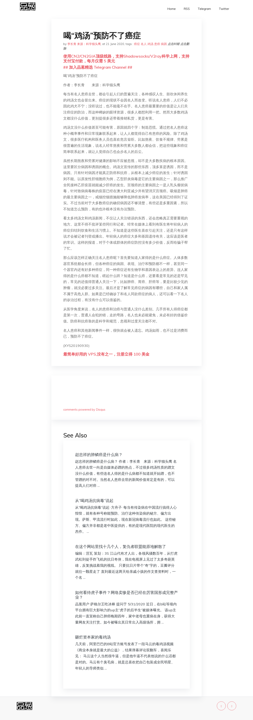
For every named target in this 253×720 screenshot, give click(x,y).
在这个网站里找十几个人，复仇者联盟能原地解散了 (120, 546)
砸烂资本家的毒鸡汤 (93, 637)
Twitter (224, 9)
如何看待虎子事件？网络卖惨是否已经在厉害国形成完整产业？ (126, 595)
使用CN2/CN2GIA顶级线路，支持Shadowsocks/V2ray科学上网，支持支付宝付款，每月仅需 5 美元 (126, 58)
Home (171, 9)
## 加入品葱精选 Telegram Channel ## (97, 67)
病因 (164, 44)
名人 (144, 44)
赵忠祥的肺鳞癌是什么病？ (99, 454)
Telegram (204, 9)
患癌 (157, 44)
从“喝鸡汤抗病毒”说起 (94, 500)
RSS (187, 9)
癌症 (137, 44)
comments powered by (84, 409)
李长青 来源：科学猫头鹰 (84, 44)
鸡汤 (150, 44)
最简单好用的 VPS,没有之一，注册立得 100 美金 (106, 354)
